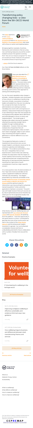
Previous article (7, 354)
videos (5, 63)
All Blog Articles (16, 348)
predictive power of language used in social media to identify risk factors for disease (16, 181)
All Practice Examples (16, 294)
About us (5, 374)
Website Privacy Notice (9, 377)
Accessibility (6, 379)
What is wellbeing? (8, 387)
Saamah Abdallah (14, 214)
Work (4, 26)
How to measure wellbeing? (10, 392)
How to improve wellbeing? (10, 395)
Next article (27, 354)
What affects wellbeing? (9, 390)
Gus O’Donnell (17, 213)
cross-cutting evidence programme (7, 38)
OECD (6, 34)
